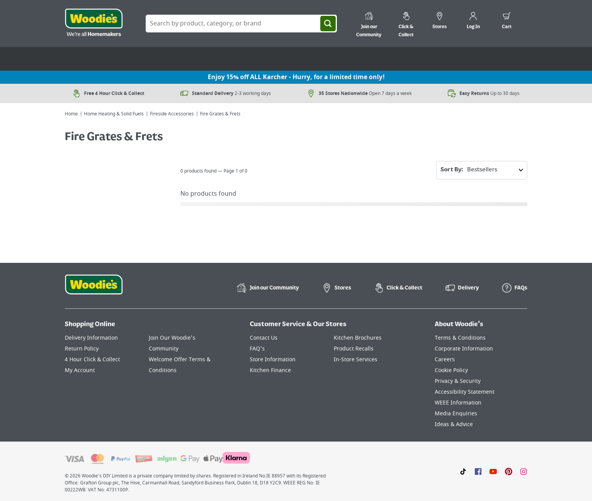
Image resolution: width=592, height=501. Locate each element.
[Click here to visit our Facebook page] (478, 471)
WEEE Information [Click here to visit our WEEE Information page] (458, 403)
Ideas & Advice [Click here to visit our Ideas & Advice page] (454, 424)
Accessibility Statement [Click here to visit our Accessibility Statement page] (464, 392)
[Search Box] (241, 23)
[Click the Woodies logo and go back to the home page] (94, 23)
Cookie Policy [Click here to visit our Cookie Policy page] (451, 370)
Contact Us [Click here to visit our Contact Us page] (264, 338)
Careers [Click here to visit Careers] (445, 359)
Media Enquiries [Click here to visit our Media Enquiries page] (456, 414)
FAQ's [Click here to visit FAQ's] (257, 349)
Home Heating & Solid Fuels (114, 113)
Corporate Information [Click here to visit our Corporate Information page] (464, 349)
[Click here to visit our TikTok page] (463, 471)
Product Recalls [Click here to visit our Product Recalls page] (353, 349)
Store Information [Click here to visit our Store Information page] (273, 359)
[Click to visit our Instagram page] (523, 471)
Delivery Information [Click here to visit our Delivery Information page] (91, 338)
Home (71, 113)
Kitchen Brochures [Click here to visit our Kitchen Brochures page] (358, 338)
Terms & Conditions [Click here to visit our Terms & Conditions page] (460, 338)
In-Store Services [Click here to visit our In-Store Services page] (355, 359)
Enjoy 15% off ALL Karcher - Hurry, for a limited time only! (296, 77)
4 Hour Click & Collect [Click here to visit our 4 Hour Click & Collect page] (92, 359)
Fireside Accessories (172, 113)
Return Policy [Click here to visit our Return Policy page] (82, 349)
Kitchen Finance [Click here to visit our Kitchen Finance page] (270, 370)
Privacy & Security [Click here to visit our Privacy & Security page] (458, 381)
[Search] (328, 23)
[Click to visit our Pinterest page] (508, 471)
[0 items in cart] (507, 21)
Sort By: (484, 170)
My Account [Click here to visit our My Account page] (80, 370)
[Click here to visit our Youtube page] (493, 471)
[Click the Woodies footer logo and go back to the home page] (94, 289)
